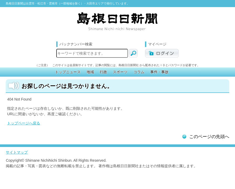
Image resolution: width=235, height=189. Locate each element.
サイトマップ (17, 152)
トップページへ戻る (23, 123)
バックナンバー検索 (75, 44)
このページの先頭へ (209, 136)
